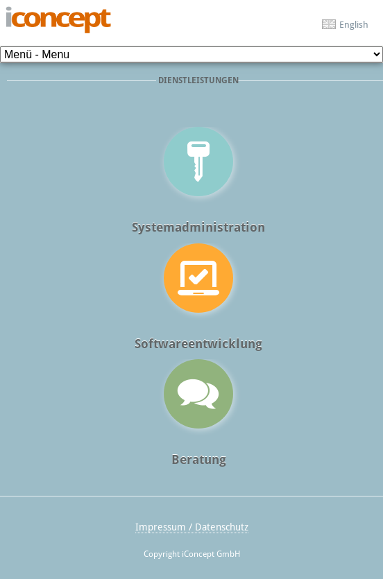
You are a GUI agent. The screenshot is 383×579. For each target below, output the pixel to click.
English (353, 24)
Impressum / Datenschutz (191, 527)
